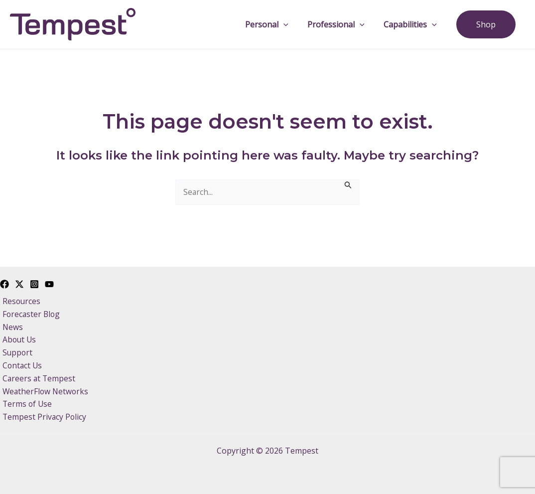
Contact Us (20, 364)
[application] (295, 24)
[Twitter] (19, 281)
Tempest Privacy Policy (42, 417)
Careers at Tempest (37, 377)
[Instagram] (34, 281)
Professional (344, 24)
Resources (19, 298)
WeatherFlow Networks (44, 390)
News (10, 325)
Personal (278, 24)
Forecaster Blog (29, 311)
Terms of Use (25, 403)
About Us (17, 337)
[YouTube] (49, 281)
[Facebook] (4, 281)
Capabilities (415, 24)
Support (15, 351)
